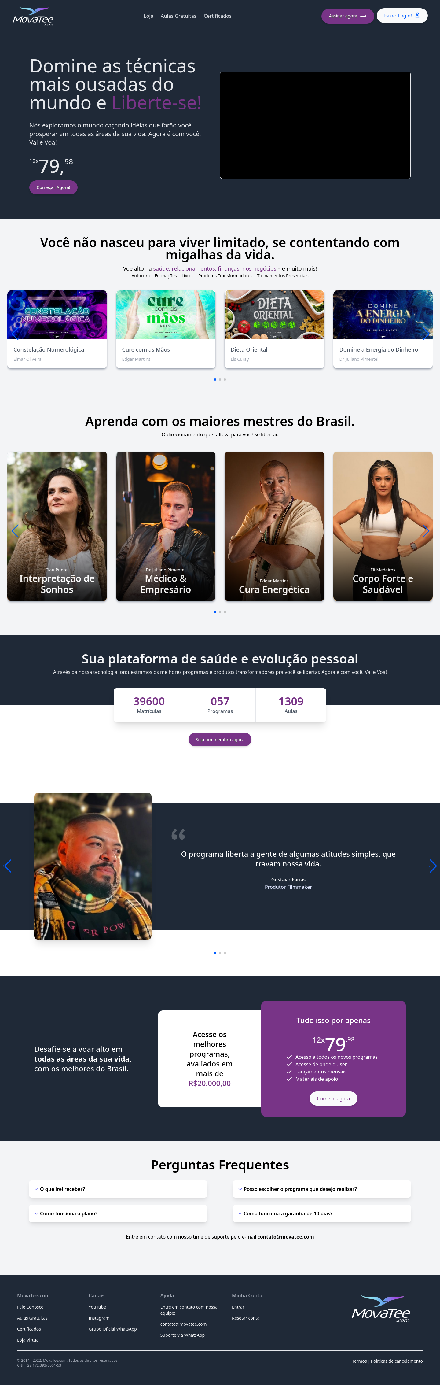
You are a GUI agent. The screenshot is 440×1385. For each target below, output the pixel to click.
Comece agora (333, 1098)
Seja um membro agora (220, 739)
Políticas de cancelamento (397, 1361)
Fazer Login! (402, 15)
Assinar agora (348, 16)
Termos (359, 1361)
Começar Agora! (53, 187)
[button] (425, 334)
